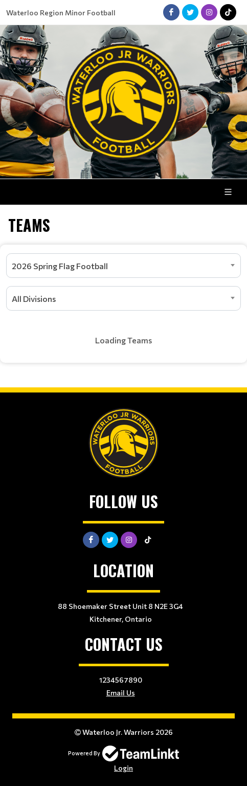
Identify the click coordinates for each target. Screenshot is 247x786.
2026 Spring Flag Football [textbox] (60, 266)
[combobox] (123, 265)
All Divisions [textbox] (34, 298)
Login (123, 767)
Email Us (120, 692)
